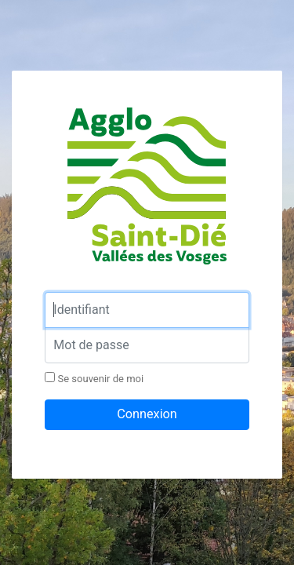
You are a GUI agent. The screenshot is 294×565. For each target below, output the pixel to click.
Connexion (147, 413)
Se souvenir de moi (94, 378)
